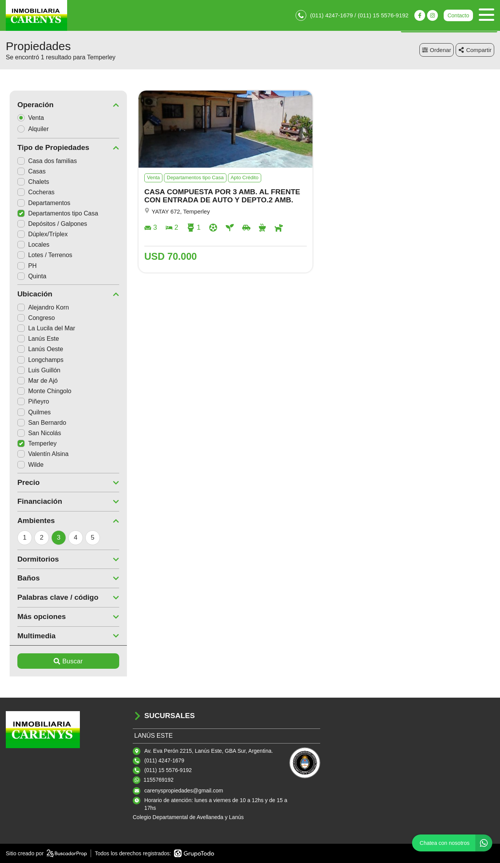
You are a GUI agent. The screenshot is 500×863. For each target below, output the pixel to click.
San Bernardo (38, 422)
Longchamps (37, 359)
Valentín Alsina (39, 454)
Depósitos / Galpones (48, 223)
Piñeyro (29, 401)
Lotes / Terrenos (41, 255)
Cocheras (32, 192)
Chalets (29, 181)
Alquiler (32, 129)
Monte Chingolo (41, 391)
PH (23, 265)
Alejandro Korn (39, 307)
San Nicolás (35, 433)
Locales (30, 244)
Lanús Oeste (36, 349)
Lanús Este (34, 338)
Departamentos (40, 203)
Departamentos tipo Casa (54, 213)
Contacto (458, 15)
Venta (29, 117)
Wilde (27, 464)
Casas (28, 171)
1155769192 (159, 780)
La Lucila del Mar (42, 328)
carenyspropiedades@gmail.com (183, 790)
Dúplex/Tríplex (39, 234)
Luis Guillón (35, 370)
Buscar (64, 661)
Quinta (28, 276)
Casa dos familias (43, 161)
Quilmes (30, 412)
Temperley (33, 443)
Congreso (32, 317)
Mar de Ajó (34, 380)
